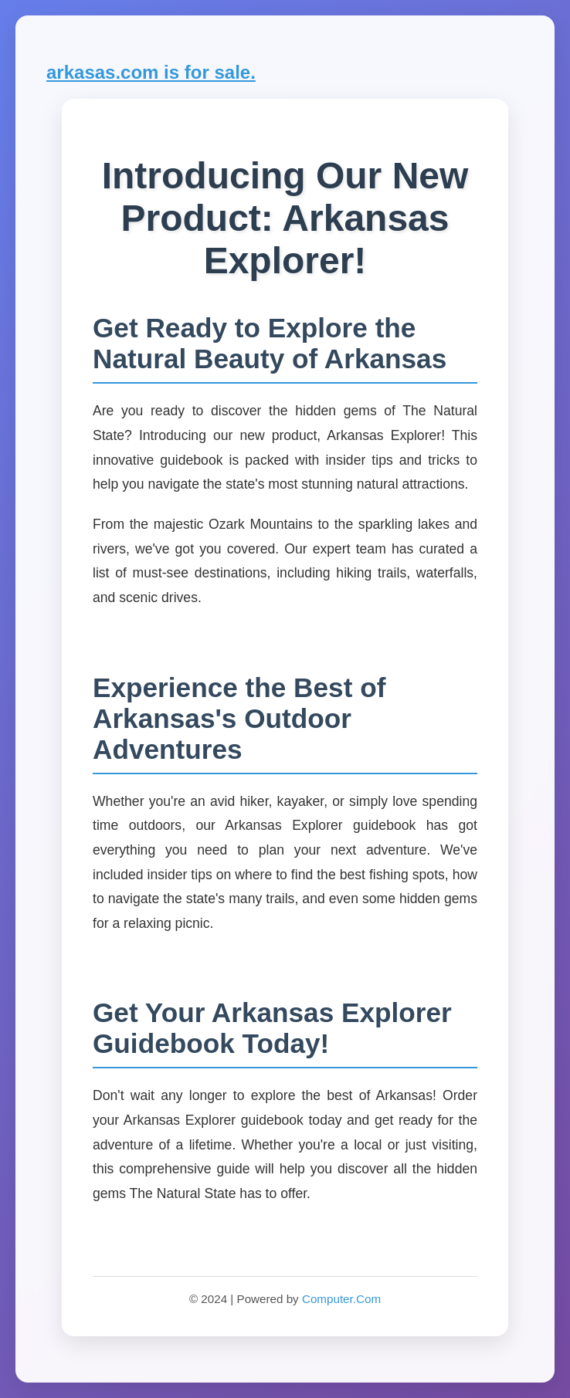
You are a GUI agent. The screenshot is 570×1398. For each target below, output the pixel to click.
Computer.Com (341, 1298)
